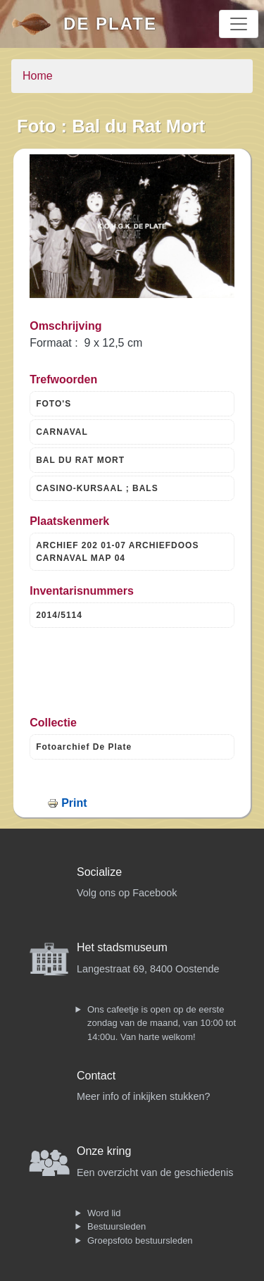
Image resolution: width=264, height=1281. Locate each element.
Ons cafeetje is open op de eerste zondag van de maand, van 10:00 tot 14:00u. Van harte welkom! (161, 1023)
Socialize (99, 872)
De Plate (110, 23)
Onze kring (104, 1151)
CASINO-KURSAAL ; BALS (97, 488)
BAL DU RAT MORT (80, 460)
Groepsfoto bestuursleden (140, 1240)
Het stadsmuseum (122, 947)
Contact (96, 1076)
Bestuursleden (116, 1226)
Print (74, 803)
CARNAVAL (62, 432)
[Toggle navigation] (238, 24)
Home (38, 76)
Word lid (103, 1213)
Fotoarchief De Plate (84, 747)
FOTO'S (53, 404)
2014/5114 (59, 615)
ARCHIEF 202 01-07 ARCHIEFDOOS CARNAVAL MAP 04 (117, 551)
